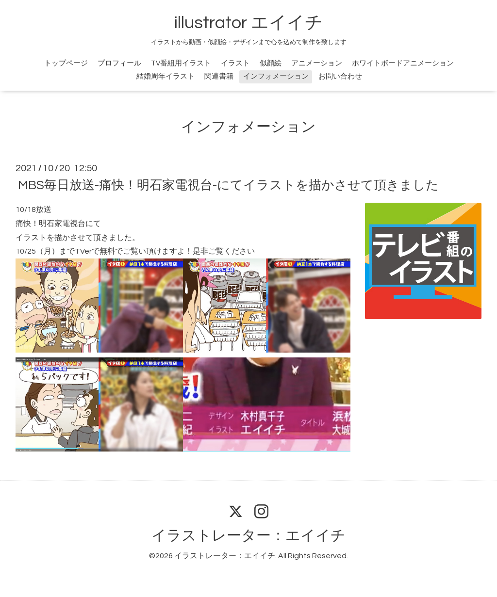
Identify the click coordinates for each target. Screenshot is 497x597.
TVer (83, 251)
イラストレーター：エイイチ (248, 535)
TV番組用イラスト (181, 63)
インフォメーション (276, 76)
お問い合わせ (340, 76)
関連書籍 (218, 76)
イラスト (235, 63)
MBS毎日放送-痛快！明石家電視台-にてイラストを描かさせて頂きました (228, 185)
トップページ (66, 63)
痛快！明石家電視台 (50, 223)
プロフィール (119, 63)
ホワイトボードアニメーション (403, 63)
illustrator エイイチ (248, 23)
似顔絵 (271, 63)
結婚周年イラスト (165, 76)
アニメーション (316, 63)
